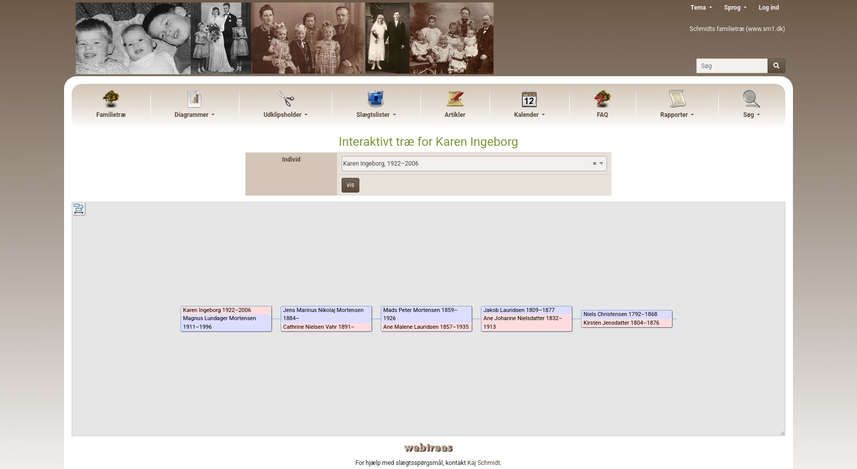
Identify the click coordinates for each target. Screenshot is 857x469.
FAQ (602, 114)
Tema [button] (699, 7)
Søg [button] (749, 114)
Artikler (455, 114)
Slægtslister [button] (373, 114)
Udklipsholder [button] (283, 114)
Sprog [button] (733, 7)
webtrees (428, 447)
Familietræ (111, 114)
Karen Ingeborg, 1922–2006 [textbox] (469, 164)
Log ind (769, 7)
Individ (291, 159)
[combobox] (474, 163)
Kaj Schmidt (484, 462)
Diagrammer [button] (192, 114)
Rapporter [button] (674, 114)
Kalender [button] (527, 114)
